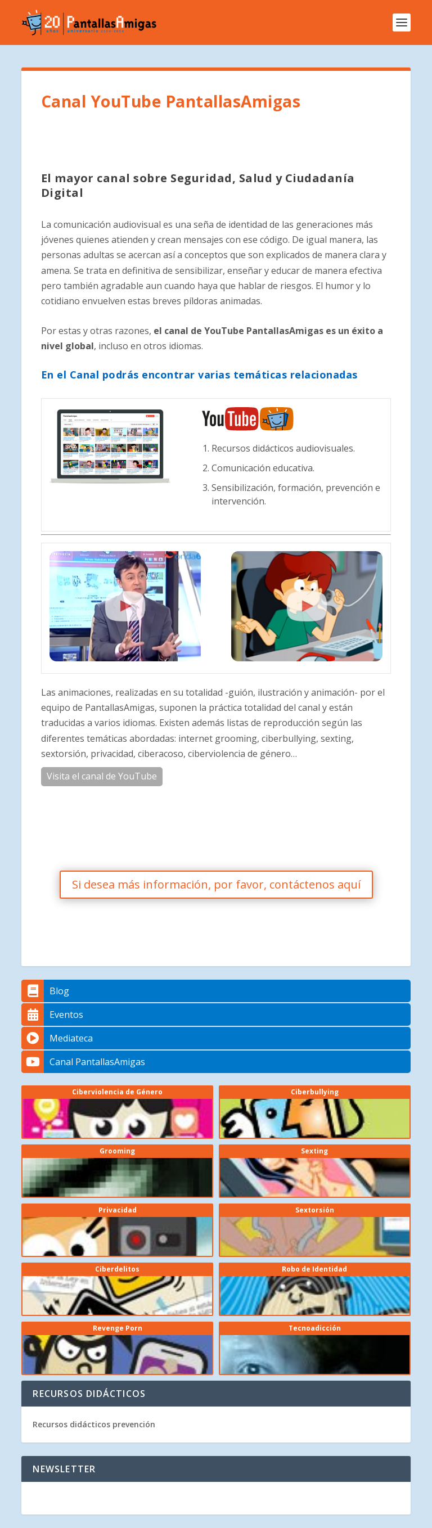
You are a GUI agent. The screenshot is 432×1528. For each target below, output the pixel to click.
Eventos (52, 1014)
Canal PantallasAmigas (83, 1062)
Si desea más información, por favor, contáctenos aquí (216, 884)
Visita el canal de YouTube (102, 776)
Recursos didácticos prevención (94, 1424)
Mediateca (57, 1038)
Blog (45, 991)
